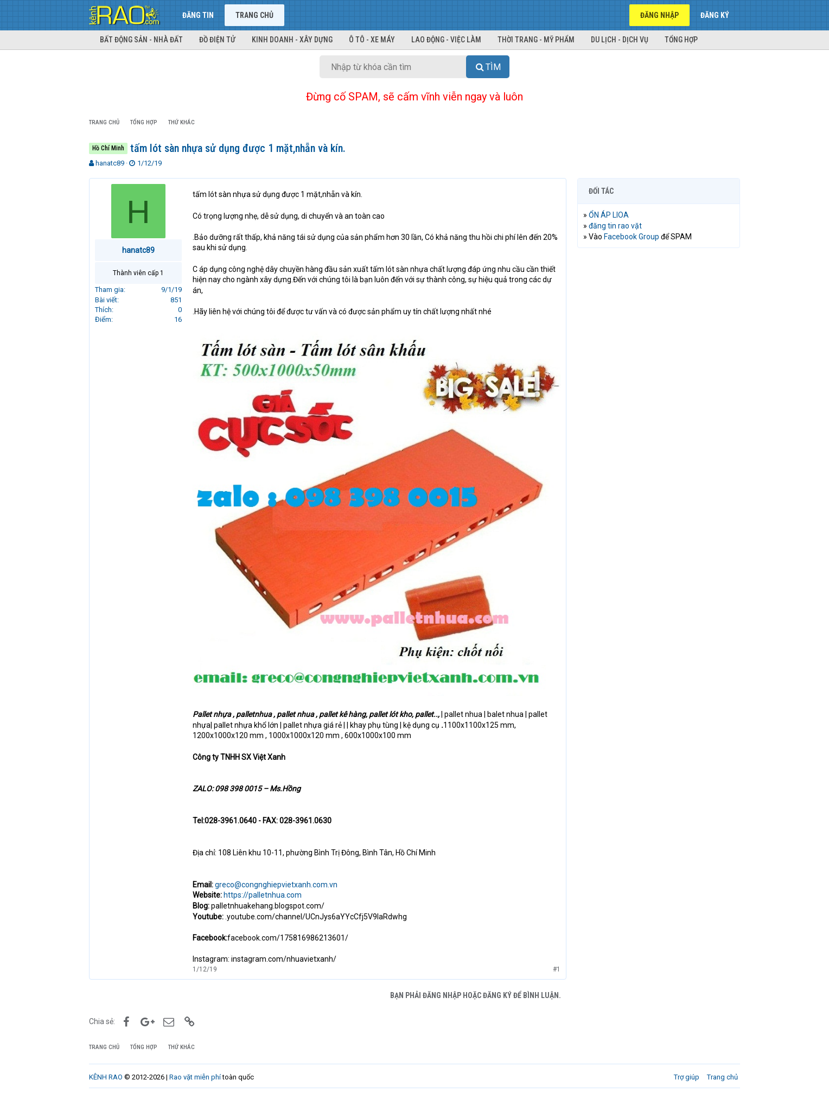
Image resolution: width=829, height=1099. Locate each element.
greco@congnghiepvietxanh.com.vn (276, 884)
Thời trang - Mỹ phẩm (536, 39)
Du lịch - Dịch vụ (619, 39)
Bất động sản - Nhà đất (141, 39)
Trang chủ (254, 15)
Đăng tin (198, 15)
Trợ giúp (686, 1077)
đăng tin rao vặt (615, 225)
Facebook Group (631, 236)
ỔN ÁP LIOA (609, 215)
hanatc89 (109, 163)
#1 (556, 969)
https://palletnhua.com (263, 895)
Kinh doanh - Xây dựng (292, 39)
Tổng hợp (681, 39)
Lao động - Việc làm (446, 39)
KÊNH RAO (106, 1077)
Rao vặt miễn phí (195, 1077)
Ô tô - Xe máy (372, 39)
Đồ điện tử (217, 39)
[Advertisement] (658, 422)
